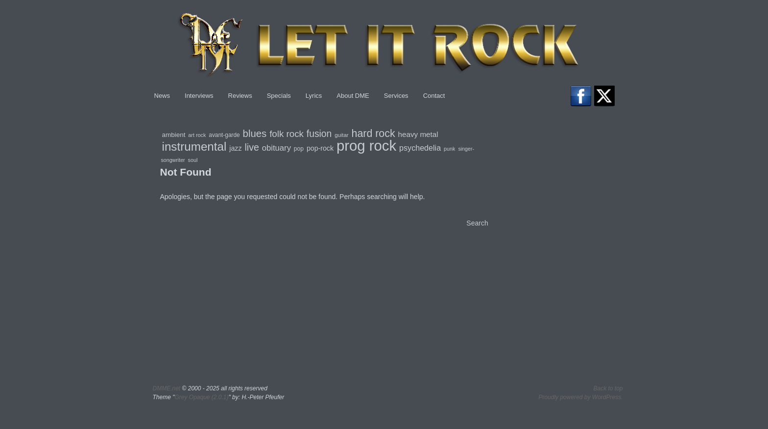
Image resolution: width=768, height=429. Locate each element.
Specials (279, 95)
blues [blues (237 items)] (255, 133)
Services (396, 95)
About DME (352, 95)
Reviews (240, 95)
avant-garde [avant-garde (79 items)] (224, 135)
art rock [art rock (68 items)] (197, 135)
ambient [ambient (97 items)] (174, 134)
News (162, 95)
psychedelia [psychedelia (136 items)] (420, 147)
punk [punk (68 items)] (449, 149)
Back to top (608, 388)
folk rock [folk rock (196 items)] (286, 134)
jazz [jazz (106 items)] (235, 148)
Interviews (199, 95)
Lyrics (314, 95)
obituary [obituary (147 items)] (276, 148)
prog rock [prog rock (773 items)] (366, 145)
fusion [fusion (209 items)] (319, 134)
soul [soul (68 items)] (193, 160)
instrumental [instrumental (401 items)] (194, 146)
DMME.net (167, 388)
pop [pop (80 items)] (299, 148)
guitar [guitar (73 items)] (341, 135)
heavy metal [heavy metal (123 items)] (418, 134)
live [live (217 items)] (251, 147)
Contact (434, 95)
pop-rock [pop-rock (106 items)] (320, 148)
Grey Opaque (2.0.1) (201, 397)
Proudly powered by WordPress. (580, 397)
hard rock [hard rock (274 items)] (373, 133)
